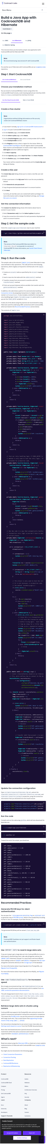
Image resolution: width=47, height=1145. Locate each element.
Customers (28, 1116)
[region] (22, 1131)
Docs (2, 1105)
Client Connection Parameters (12, 1054)
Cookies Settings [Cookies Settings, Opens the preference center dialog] (22, 1138)
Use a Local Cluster (25, 79)
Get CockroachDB (6, 1093)
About (26, 1105)
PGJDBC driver (15, 1016)
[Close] (42, 1121)
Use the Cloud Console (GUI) (10, 100)
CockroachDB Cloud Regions (12, 145)
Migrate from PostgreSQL (9, 968)
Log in (5, 129)
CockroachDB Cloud (6, 1082)
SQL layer (42, 960)
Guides (26, 1079)
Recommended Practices (22, 307)
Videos (26, 1086)
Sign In (3, 1097)
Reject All (32, 1133)
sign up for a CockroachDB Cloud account (29, 127)
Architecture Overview (31, 1090)
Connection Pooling (9, 1057)
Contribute (7, 29)
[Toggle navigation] (43, 4)
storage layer (28, 962)
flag (22, 915)
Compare (3, 1086)
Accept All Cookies (12, 1133)
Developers (4, 1112)
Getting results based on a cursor (11, 1026)
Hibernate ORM (23, 1043)
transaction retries (7, 293)
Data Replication (8, 1060)
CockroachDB (4, 1079)
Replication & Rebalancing (11, 1066)
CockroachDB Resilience (10, 1063)
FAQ (26, 1093)
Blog (26, 1108)
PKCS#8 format (18, 917)
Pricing (3, 1090)
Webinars (27, 1082)
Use (5, 40)
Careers (27, 1112)
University (3, 1108)
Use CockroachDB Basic (9, 79)
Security (27, 1097)
